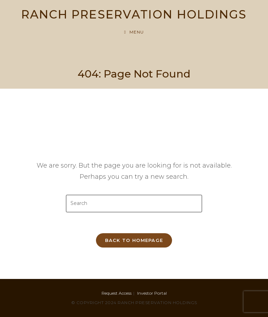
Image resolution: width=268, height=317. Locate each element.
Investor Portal (152, 293)
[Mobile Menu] (134, 31)
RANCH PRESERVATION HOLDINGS (134, 14)
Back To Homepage (134, 240)
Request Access (117, 293)
